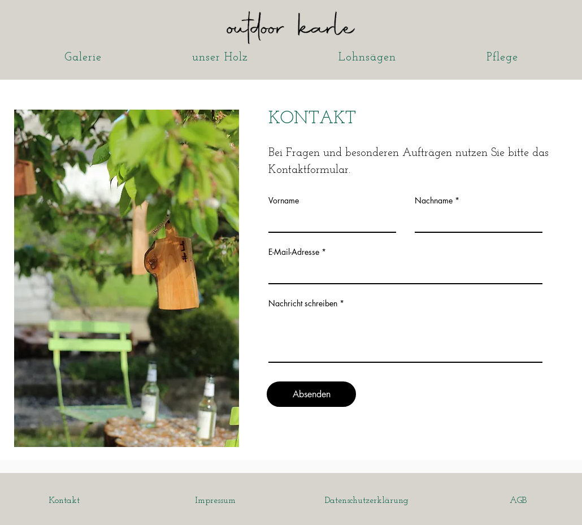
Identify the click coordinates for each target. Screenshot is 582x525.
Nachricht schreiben (302, 303)
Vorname (283, 201)
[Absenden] (311, 394)
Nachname (434, 201)
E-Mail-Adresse (293, 252)
